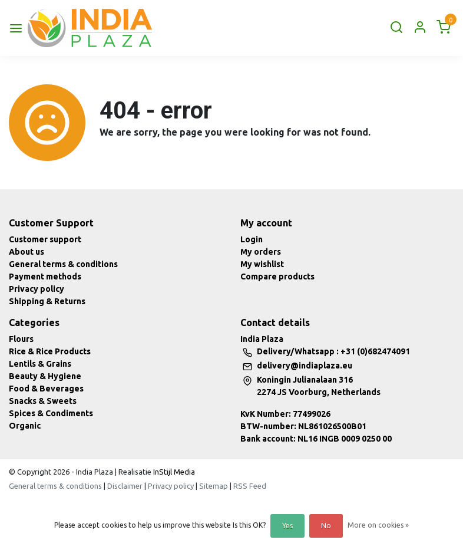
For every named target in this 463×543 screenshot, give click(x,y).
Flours (21, 339)
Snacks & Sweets (43, 401)
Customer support (45, 239)
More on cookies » (378, 525)
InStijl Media (173, 472)
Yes (287, 525)
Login (251, 239)
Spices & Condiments (51, 413)
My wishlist (262, 264)
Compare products (277, 276)
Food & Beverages (46, 388)
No (326, 525)
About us (26, 251)
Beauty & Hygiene (45, 376)
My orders (260, 251)
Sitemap (213, 486)
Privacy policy (36, 289)
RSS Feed (249, 486)
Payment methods (45, 276)
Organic (25, 425)
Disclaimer (125, 486)
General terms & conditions (63, 264)
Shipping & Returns (47, 301)
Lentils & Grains (40, 363)
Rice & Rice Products (50, 351)
